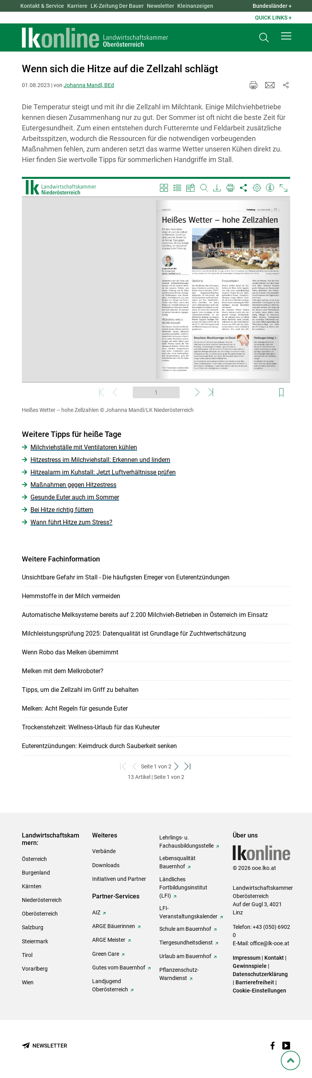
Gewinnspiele (250, 966)
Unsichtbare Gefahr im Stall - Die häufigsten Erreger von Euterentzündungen (126, 577)
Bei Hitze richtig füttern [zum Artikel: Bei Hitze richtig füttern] (61, 509)
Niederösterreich (42, 900)
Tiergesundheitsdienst (186, 942)
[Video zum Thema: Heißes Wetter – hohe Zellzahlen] (156, 289)
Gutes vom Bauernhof (118, 967)
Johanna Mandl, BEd (89, 85)
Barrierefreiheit (254, 982)
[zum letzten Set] (188, 767)
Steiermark (35, 941)
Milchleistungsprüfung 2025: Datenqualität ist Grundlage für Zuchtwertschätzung (134, 633)
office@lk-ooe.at (269, 943)
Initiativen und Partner (119, 879)
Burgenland (36, 873)
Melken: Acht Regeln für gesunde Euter (75, 708)
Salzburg (32, 927)
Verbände (104, 851)
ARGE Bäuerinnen (113, 926)
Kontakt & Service (42, 6)
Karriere (77, 6)
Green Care (105, 954)
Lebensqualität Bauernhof (177, 862)
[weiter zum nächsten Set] (177, 767)
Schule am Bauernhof (185, 929)
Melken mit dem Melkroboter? (62, 671)
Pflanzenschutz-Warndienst (179, 974)
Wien (28, 982)
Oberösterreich (40, 914)
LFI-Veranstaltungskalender (188, 912)
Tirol (27, 955)
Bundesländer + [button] (272, 6)
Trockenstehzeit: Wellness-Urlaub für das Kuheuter (91, 727)
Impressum (246, 958)
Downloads (105, 865)
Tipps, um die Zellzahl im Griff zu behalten (80, 689)
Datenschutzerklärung (260, 974)
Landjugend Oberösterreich (110, 985)
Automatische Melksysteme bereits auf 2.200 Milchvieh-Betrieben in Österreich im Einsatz (145, 614)
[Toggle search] (264, 38)
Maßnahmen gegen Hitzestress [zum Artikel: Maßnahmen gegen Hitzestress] (73, 484)
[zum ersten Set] (124, 767)
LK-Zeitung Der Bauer (117, 6)
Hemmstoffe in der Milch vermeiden (71, 596)
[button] (286, 35)
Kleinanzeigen (195, 6)
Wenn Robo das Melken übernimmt (70, 652)
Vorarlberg (35, 969)
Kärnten (31, 886)
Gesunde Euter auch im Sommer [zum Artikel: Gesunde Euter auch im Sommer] (74, 497)
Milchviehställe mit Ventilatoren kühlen (83, 447)
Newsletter (160, 6)
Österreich (34, 859)
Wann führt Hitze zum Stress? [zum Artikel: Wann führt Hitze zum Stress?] (71, 522)
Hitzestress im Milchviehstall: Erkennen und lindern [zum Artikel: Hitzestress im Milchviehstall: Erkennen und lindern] (100, 459)
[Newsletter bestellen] (44, 1046)
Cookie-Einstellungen (259, 990)
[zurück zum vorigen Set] (135, 767)
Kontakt (274, 958)
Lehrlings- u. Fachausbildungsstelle (186, 841)
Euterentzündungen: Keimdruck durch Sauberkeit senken (99, 746)
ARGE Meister (108, 940)
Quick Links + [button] (273, 17)
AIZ (96, 912)
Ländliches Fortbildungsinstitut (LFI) (183, 887)
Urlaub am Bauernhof (185, 956)
